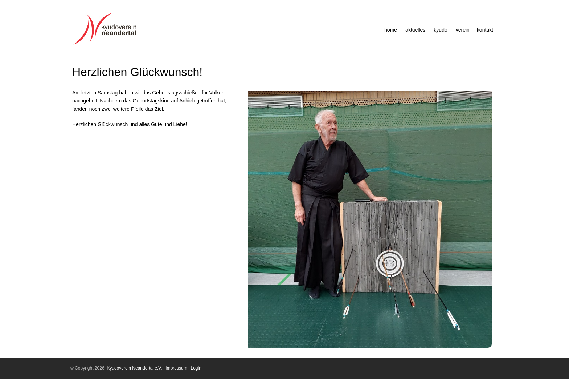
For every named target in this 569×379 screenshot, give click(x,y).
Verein (463, 30)
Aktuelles (415, 30)
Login (196, 368)
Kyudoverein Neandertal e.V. (134, 368)
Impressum (176, 368)
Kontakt (485, 30)
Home (390, 30)
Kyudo (440, 30)
